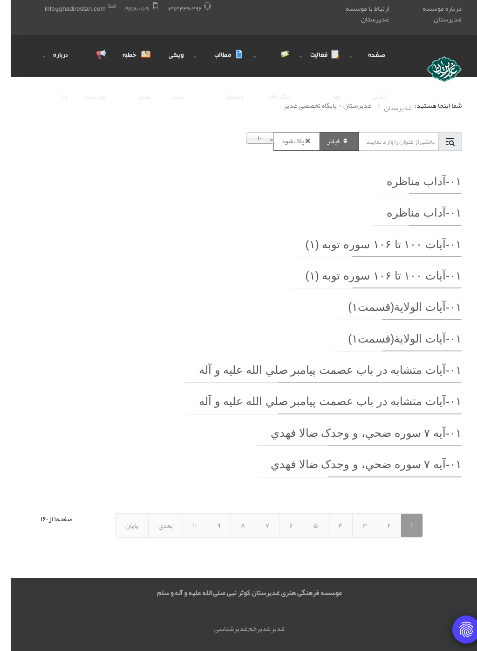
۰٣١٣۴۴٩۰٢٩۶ (174, 8)
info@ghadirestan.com (64, 8)
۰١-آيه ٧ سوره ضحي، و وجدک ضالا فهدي (355, 433)
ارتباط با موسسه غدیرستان (356, 13)
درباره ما (49, 64)
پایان (121, 525)
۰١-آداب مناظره (413, 181)
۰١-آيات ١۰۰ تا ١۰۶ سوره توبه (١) (373, 244)
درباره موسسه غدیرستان (431, 13)
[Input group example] (388, 141)
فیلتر (328, 140)
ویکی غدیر (165, 64)
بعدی (155, 525)
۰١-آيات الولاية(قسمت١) (394, 307)
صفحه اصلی (366, 64)
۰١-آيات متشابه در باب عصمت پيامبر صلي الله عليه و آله (319, 370)
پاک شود (286, 140)
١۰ (184, 525)
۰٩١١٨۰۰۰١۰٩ (125, 8)
